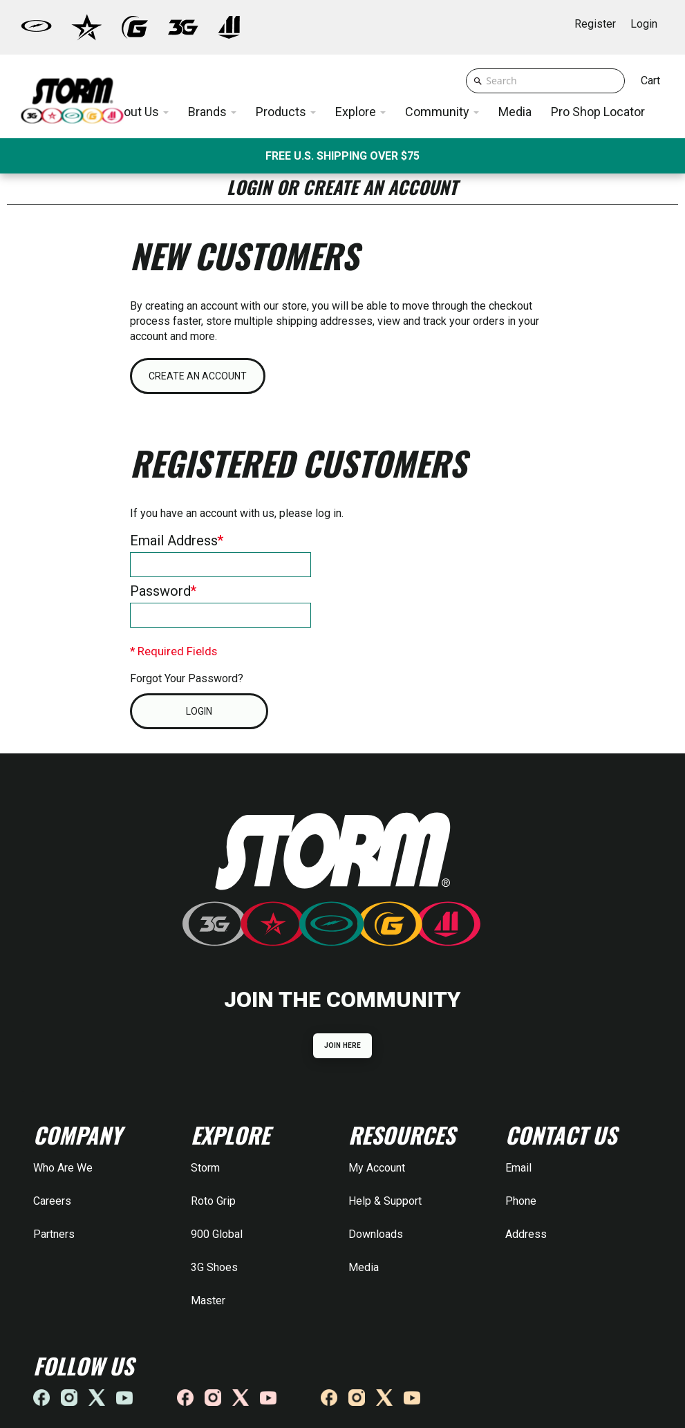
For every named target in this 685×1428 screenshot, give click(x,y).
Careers (52, 1201)
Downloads (375, 1234)
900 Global (217, 1234)
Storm (205, 1167)
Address (526, 1234)
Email (518, 1167)
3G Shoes (214, 1267)
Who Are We (63, 1167)
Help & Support (385, 1201)
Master (208, 1300)
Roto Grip (213, 1201)
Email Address (174, 540)
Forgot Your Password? (186, 678)
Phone (520, 1201)
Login (643, 23)
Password (160, 591)
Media (363, 1267)
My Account (376, 1167)
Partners (54, 1234)
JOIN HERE (342, 1045)
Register (595, 23)
